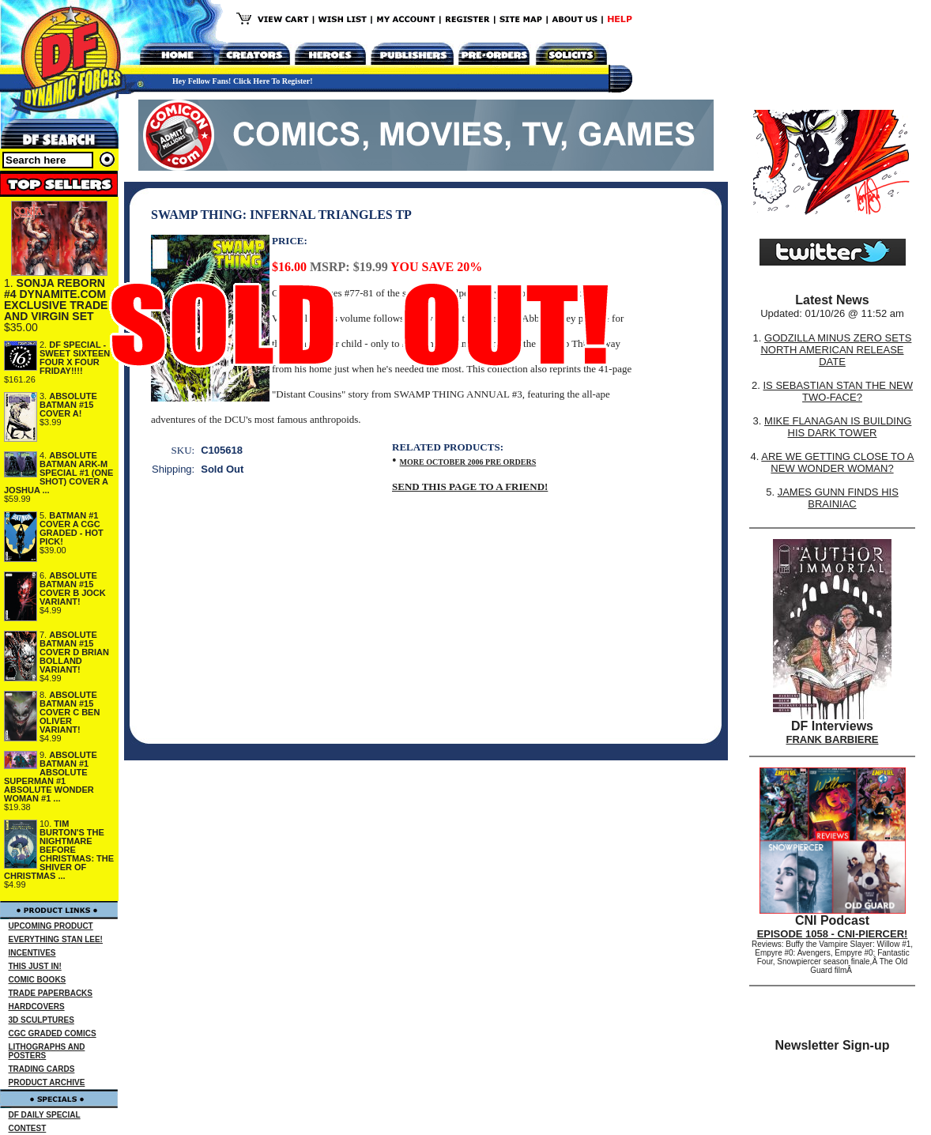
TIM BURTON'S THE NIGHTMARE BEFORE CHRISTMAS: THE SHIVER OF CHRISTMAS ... (59, 849)
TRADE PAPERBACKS (51, 993)
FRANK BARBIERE (832, 739)
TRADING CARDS (42, 1069)
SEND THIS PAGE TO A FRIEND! (470, 486)
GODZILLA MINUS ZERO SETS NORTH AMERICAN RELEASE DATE (835, 350)
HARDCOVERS (37, 1006)
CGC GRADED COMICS (52, 1033)
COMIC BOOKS (37, 979)
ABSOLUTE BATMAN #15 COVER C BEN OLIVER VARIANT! (70, 712)
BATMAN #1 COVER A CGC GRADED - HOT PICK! (72, 528)
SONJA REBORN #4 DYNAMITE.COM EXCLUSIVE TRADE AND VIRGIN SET (55, 299)
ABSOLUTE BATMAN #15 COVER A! (68, 404)
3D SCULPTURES (41, 1020)
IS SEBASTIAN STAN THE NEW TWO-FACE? (838, 391)
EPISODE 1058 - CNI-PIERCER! (832, 934)
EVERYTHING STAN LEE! (56, 939)
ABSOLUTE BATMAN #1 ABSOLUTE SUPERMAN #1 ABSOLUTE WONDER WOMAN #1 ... (50, 776)
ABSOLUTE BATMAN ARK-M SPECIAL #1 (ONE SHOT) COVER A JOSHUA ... (58, 473)
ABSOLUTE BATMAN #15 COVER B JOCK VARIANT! (73, 588)
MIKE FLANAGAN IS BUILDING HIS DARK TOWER (837, 427)
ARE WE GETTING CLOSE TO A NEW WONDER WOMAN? (837, 462)
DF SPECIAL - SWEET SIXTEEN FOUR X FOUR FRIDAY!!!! (75, 357)
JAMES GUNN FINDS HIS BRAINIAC (838, 498)
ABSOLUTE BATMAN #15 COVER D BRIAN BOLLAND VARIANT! (74, 652)
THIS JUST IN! (35, 966)
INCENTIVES (32, 952)
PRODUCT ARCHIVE (47, 1082)
